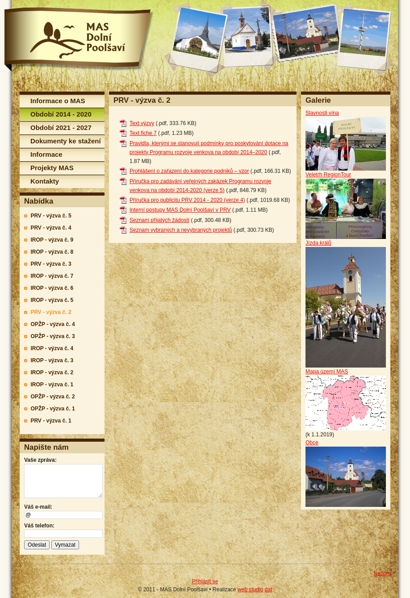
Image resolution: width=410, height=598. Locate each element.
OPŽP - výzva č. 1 (52, 409)
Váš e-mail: (38, 507)
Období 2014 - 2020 (61, 114)
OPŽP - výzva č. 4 (52, 324)
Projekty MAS (52, 167)
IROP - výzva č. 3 (51, 360)
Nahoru (382, 573)
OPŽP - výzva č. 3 (52, 336)
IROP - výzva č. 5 (51, 300)
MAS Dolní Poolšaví (79, 39)
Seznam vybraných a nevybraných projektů (181, 230)
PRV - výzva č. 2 (50, 312)
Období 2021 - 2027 (61, 127)
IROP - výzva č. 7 (51, 276)
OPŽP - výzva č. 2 (52, 396)
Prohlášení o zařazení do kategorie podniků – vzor (189, 171)
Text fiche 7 (143, 133)
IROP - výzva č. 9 (51, 240)
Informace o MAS (57, 101)
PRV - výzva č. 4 (50, 228)
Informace (46, 154)
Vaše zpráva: (40, 460)
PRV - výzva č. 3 (50, 264)
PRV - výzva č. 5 (50, 216)
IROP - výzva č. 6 (51, 288)
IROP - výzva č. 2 (51, 372)
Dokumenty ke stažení (65, 141)
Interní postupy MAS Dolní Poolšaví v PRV (180, 210)
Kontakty (44, 181)
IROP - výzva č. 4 (51, 348)
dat (268, 589)
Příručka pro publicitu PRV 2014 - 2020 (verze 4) (187, 200)
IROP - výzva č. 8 (51, 252)
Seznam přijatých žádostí (159, 220)
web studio (250, 589)
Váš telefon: (39, 526)
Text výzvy (142, 123)
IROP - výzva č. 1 (51, 384)
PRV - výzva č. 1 (50, 421)
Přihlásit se (205, 581)
